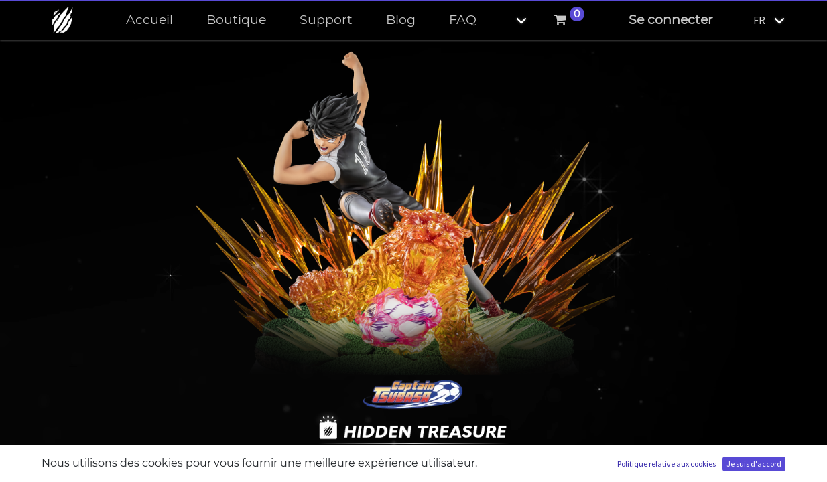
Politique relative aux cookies (666, 464)
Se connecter (671, 19)
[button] (510, 20)
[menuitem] (149, 20)
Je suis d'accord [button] (753, 464)
